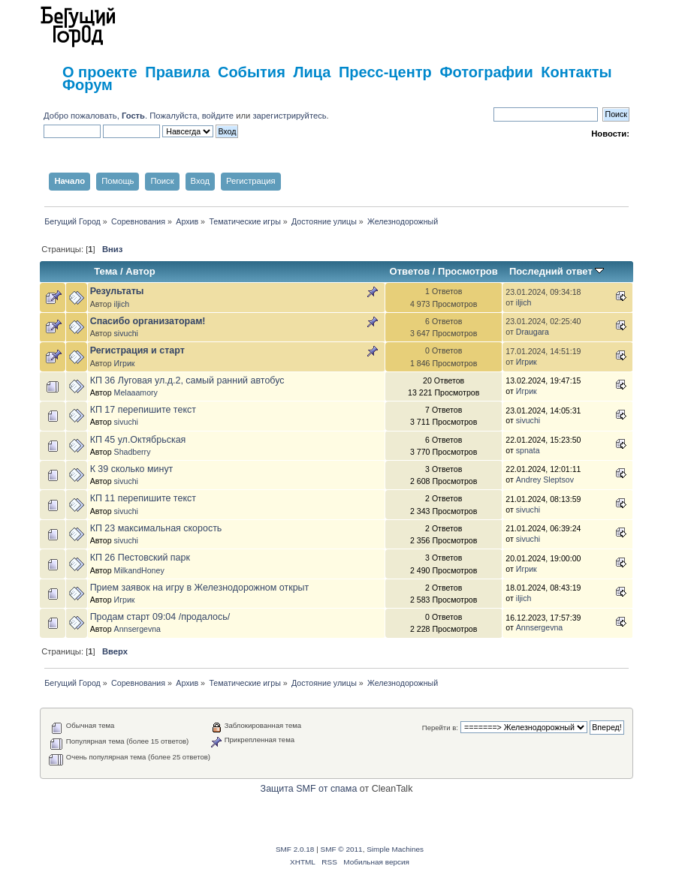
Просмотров (468, 271)
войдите (218, 115)
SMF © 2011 (342, 849)
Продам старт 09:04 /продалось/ (160, 617)
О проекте (99, 72)
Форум (87, 85)
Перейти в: (440, 727)
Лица (311, 72)
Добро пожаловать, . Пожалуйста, (123, 115)
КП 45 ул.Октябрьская (138, 439)
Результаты (117, 291)
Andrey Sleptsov (545, 479)
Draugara (532, 331)
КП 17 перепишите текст (143, 409)
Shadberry (132, 451)
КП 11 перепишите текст (143, 498)
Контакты (576, 72)
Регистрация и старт (137, 350)
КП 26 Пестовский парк (140, 557)
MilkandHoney (139, 570)
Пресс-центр (385, 72)
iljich (122, 303)
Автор (140, 271)
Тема (105, 271)
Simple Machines (395, 849)
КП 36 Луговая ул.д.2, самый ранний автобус (187, 380)
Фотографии (486, 72)
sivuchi (126, 333)
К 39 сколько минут (132, 469)
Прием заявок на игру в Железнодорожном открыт (199, 587)
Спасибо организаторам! (148, 321)
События (251, 72)
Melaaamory (136, 392)
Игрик (124, 363)
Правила (177, 72)
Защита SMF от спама (309, 788)
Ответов (410, 271)
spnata (528, 450)
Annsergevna (137, 628)
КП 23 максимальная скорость (156, 528)
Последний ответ (556, 271)
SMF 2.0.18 (295, 849)
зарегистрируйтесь (289, 115)
